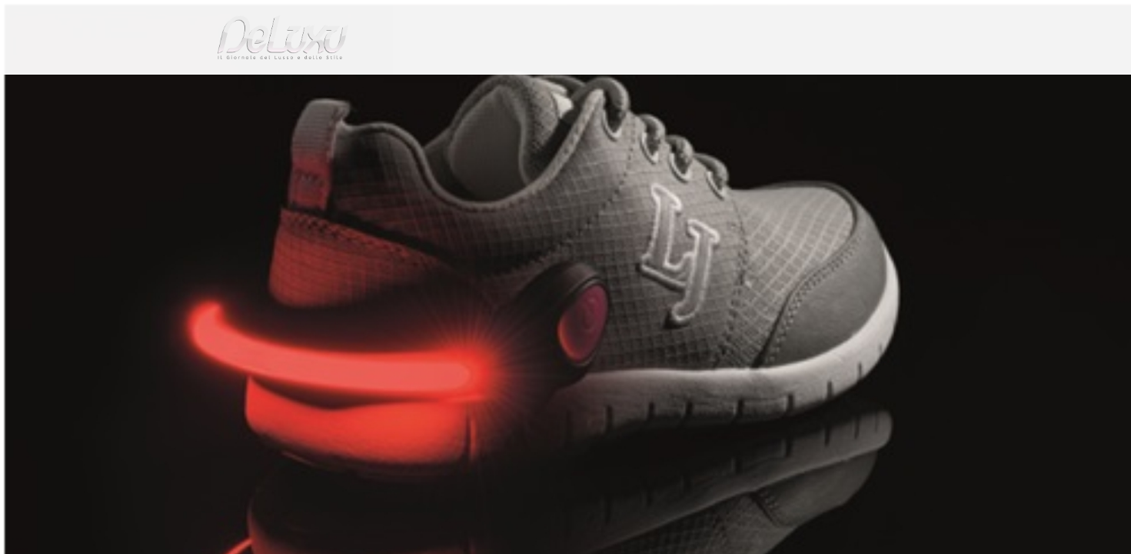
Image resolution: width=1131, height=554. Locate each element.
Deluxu (214, 125)
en (912, 18)
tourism (838, 88)
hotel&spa (762, 88)
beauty (563, 88)
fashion (631, 88)
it (862, 18)
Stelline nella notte (342, 125)
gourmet (904, 88)
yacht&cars (691, 88)
